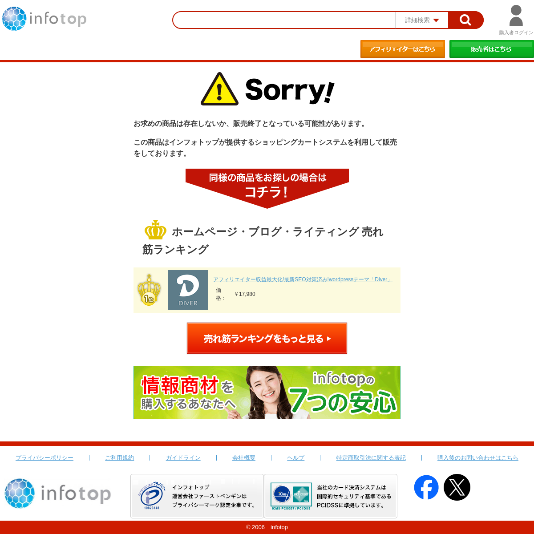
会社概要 (243, 457)
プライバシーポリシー (44, 457)
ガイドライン (183, 457)
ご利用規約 (119, 457)
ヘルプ (295, 457)
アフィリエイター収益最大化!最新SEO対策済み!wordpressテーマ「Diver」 (302, 279)
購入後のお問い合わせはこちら (477, 457)
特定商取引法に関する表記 (371, 457)
